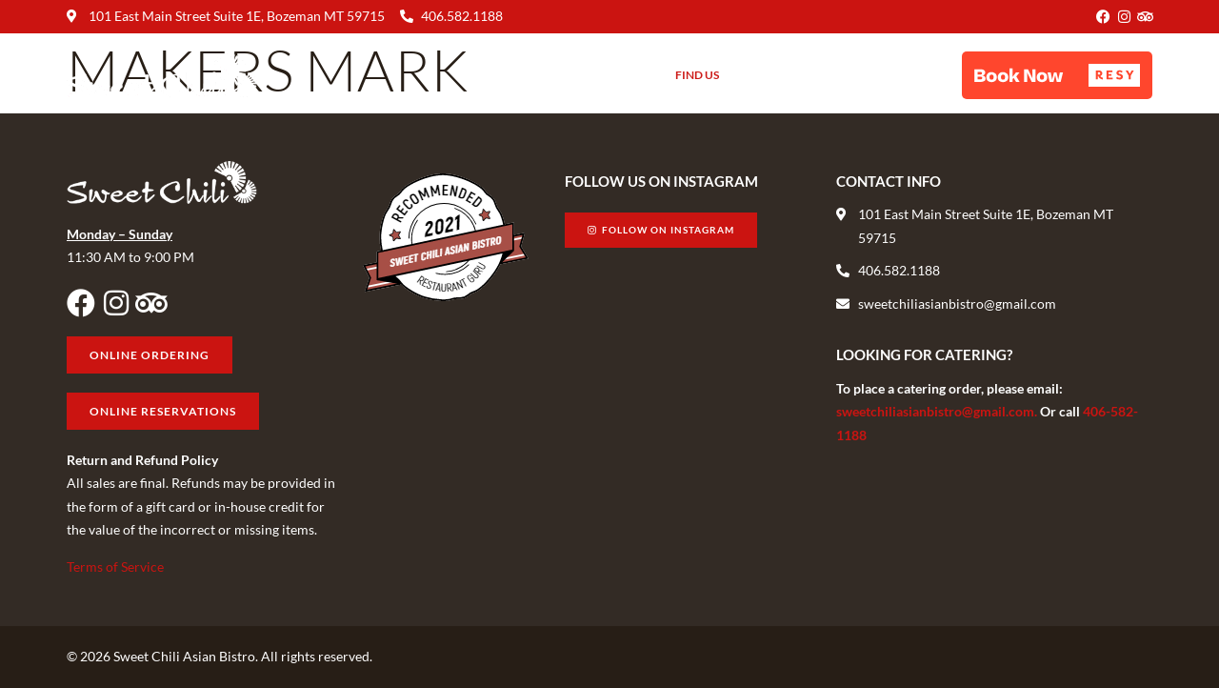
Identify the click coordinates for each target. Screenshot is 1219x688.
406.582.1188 (462, 16)
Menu (530, 75)
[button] (1057, 75)
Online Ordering (895, 75)
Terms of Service (115, 566)
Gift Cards (780, 75)
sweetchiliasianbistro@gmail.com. (938, 411)
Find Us (697, 75)
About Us (611, 75)
